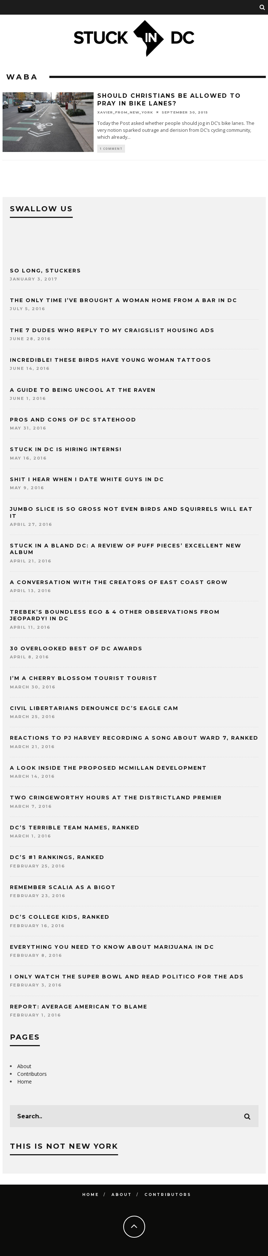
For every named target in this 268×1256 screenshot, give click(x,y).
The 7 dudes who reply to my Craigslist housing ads (112, 330)
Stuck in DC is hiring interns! (66, 449)
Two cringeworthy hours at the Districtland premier (116, 797)
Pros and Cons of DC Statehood (73, 419)
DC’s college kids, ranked (60, 917)
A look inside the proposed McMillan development (108, 768)
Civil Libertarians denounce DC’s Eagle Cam (94, 708)
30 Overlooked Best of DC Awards (76, 648)
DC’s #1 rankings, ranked (57, 857)
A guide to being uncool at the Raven (83, 390)
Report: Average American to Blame (78, 1006)
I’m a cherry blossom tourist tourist (84, 678)
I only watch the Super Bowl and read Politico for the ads (127, 976)
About (24, 1066)
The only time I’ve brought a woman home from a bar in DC (123, 300)
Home (24, 1081)
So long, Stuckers (45, 270)
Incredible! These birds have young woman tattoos (110, 360)
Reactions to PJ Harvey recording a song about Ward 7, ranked (134, 738)
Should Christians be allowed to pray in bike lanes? (169, 99)
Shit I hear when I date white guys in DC (87, 479)
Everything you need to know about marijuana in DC (112, 947)
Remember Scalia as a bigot (63, 887)
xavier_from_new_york (125, 112)
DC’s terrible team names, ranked (75, 827)
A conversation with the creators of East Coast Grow (119, 582)
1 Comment (111, 148)
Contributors (32, 1073)
